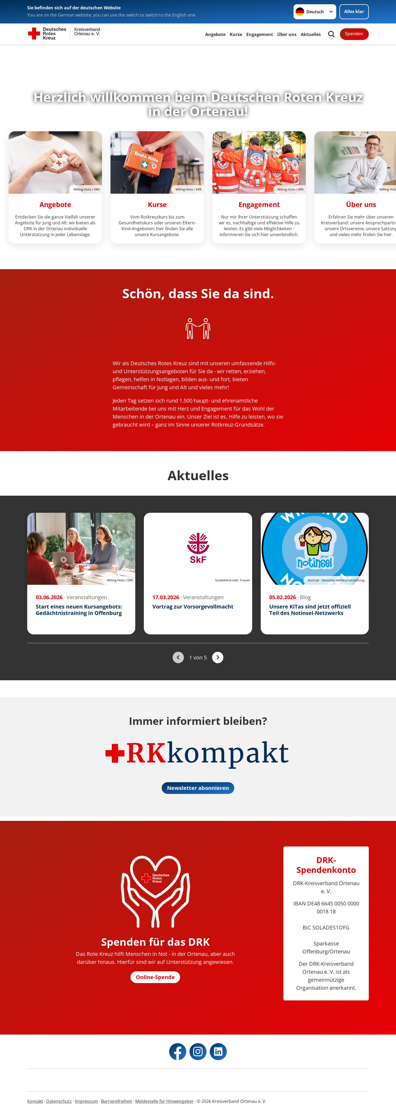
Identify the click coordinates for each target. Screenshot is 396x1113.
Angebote (215, 34)
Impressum (86, 1101)
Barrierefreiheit (116, 1101)
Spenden (354, 34)
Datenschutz (59, 1101)
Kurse (236, 34)
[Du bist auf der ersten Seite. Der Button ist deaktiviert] (178, 657)
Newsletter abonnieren (198, 788)
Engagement (259, 34)
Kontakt (35, 1101)
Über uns (286, 34)
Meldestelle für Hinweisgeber (164, 1101)
